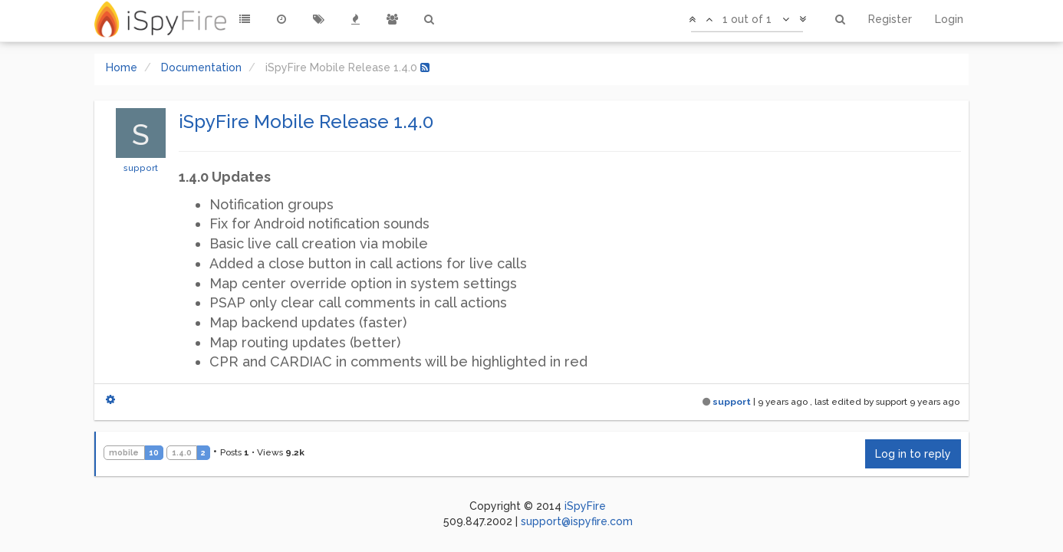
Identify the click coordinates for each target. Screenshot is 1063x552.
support (140, 168)
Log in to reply (913, 454)
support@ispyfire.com (577, 521)
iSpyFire (585, 506)
